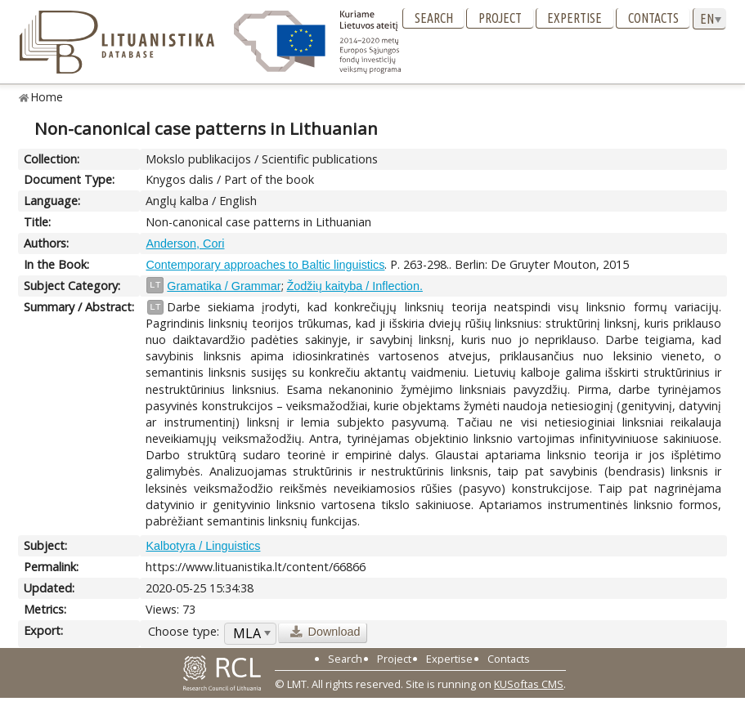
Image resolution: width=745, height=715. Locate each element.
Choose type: (183, 631)
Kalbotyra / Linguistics (203, 545)
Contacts (653, 18)
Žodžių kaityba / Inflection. (355, 286)
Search (434, 18)
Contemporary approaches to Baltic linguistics (265, 264)
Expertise (574, 18)
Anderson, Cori (185, 243)
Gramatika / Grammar (223, 286)
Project (500, 18)
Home (47, 97)
